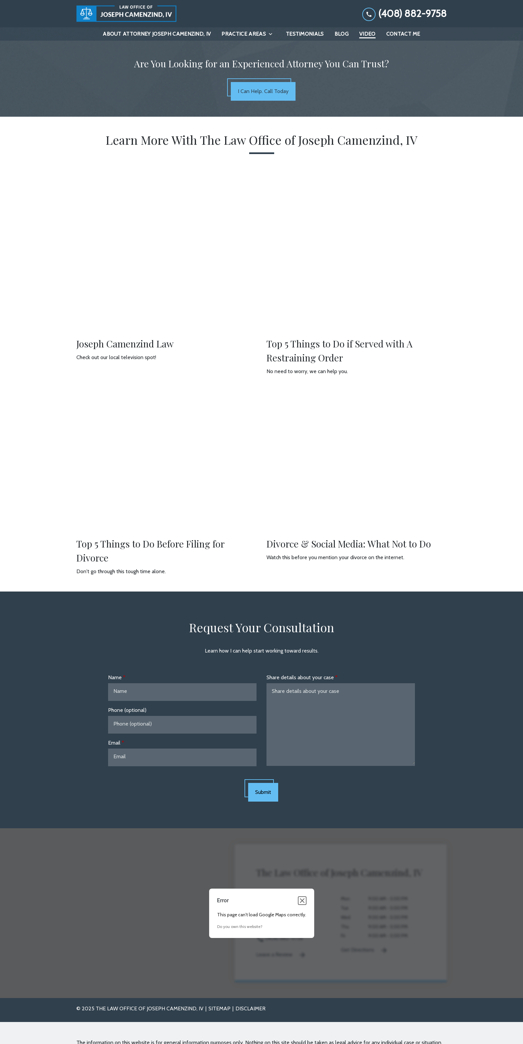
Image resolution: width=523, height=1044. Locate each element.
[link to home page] (126, 13)
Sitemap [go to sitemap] (219, 1009)
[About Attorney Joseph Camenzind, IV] (156, 34)
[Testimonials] (305, 34)
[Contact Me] (403, 34)
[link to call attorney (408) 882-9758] (404, 13)
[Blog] (341, 34)
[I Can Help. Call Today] (263, 91)
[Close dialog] (302, 901)
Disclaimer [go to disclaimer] (250, 1009)
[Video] (367, 34)
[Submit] (263, 792)
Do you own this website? (240, 926)
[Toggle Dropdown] (272, 34)
